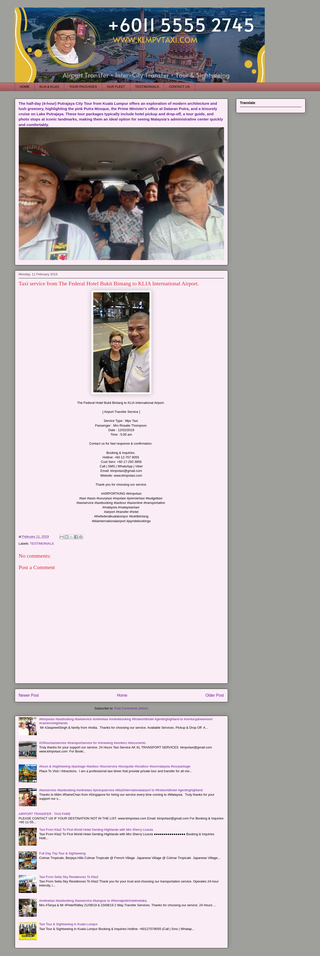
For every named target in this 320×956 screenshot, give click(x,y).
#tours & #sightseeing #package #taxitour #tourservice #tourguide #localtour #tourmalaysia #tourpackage (114, 766)
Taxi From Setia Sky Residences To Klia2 (68, 877)
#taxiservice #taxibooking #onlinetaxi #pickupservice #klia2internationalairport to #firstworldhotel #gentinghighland (121, 790)
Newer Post (29, 695)
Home (122, 695)
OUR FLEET (116, 87)
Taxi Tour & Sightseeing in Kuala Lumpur (68, 924)
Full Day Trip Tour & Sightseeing (62, 853)
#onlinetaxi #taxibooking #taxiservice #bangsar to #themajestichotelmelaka (93, 900)
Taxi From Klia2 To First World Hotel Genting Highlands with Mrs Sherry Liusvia (96, 829)
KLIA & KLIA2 (49, 87)
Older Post (215, 695)
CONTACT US (179, 87)
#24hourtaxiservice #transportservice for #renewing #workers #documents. (92, 743)
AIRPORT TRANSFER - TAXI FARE (45, 814)
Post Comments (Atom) (131, 708)
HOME (25, 87)
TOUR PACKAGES (83, 87)
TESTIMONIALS (147, 87)
